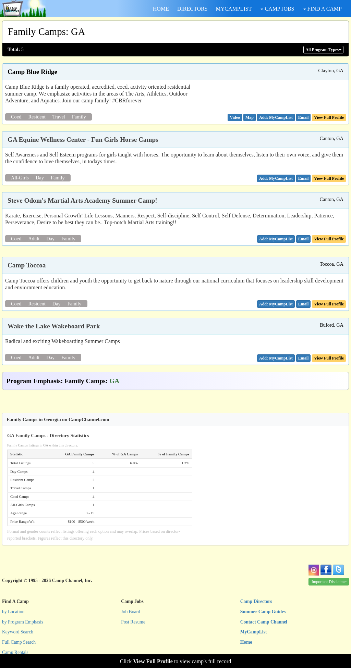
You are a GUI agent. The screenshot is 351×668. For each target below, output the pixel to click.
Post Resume (133, 622)
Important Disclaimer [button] (329, 581)
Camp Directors (256, 601)
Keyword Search (17, 631)
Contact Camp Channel (263, 622)
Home (246, 642)
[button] (235, 117)
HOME (161, 9)
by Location (13, 611)
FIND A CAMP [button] (322, 9)
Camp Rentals (15, 652)
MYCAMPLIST (234, 9)
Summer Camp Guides (263, 611)
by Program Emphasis (22, 622)
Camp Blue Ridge (32, 71)
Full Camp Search (19, 642)
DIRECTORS (192, 9)
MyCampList (253, 631)
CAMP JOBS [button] (277, 9)
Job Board (130, 611)
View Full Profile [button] (329, 117)
